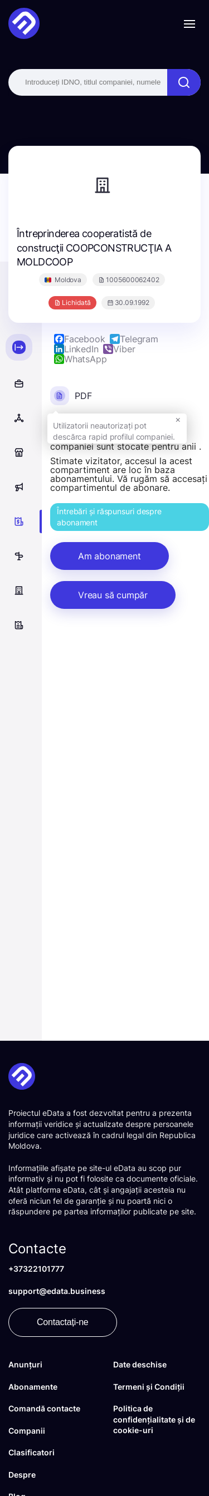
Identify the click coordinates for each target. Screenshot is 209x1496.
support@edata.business (56, 1291)
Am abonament (109, 556)
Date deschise (140, 1364)
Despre (22, 1474)
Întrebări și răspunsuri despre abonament (109, 516)
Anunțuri (25, 1364)
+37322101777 (36, 1268)
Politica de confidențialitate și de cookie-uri (154, 1419)
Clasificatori (31, 1452)
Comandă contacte (44, 1408)
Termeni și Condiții (148, 1386)
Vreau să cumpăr (113, 595)
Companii (26, 1430)
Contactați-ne (63, 1322)
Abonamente (32, 1386)
